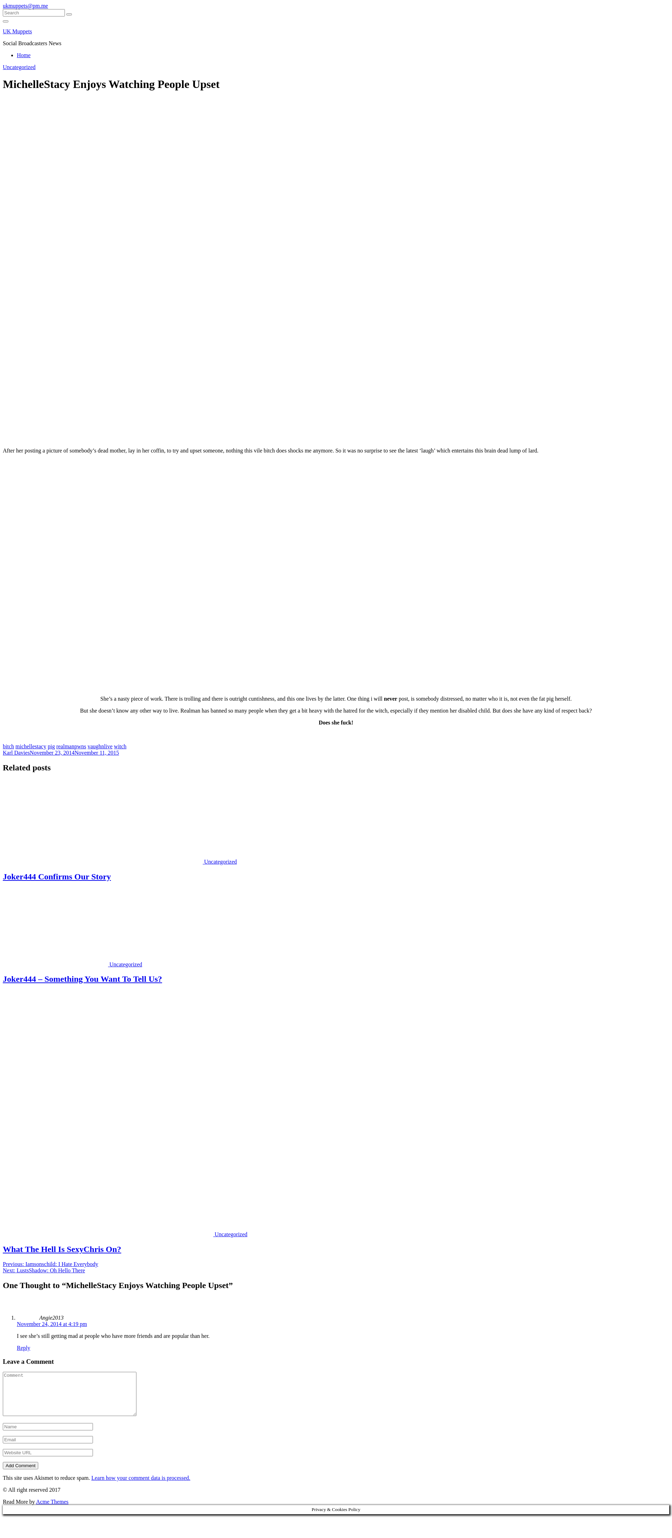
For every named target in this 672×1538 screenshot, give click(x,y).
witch (120, 746)
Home (24, 55)
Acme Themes (52, 1510)
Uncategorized (19, 67)
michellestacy (30, 746)
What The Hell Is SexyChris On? (62, 1249)
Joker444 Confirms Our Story (57, 876)
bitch (8, 746)
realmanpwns (71, 746)
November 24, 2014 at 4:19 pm (52, 1324)
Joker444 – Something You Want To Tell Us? (82, 979)
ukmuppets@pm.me (25, 6)
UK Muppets (17, 31)
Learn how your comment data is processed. (140, 1486)
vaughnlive (100, 746)
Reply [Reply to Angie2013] (23, 1348)
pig (51, 746)
